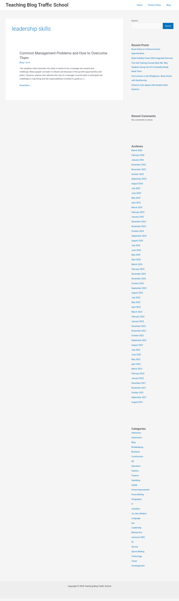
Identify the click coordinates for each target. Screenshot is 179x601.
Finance (135, 478)
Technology (136, 559)
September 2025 (139, 183)
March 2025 (137, 211)
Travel (134, 563)
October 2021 (137, 395)
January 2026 (137, 164)
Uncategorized (138, 568)
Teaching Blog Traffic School (37, 5)
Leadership (136, 530)
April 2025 (136, 206)
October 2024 (137, 235)
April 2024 (136, 263)
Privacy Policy (156, 5)
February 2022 (138, 376)
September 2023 (139, 291)
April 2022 (136, 367)
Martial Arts (137, 535)
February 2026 (138, 159)
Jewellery (135, 511)
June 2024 (136, 254)
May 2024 (136, 258)
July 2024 (136, 249)
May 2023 (136, 306)
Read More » (25, 85)
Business (135, 455)
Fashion (135, 473)
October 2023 (137, 287)
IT (132, 507)
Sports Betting (138, 554)
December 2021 (138, 386)
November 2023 (138, 282)
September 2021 (139, 400)
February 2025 (138, 216)
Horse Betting (137, 497)
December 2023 (138, 277)
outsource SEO (138, 540)
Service (134, 549)
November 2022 (138, 334)
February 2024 (138, 272)
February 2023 (138, 320)
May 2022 (136, 362)
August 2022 (137, 348)
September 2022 (139, 343)
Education (136, 469)
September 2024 (139, 239)
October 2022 (137, 339)
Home (143, 5)
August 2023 (137, 296)
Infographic (136, 502)
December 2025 (138, 168)
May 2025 (136, 201)
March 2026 (137, 154)
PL (132, 544)
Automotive (136, 440)
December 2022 (138, 329)
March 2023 (137, 315)
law (133, 525)
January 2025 (137, 220)
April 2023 (136, 310)
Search (134, 20)
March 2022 (137, 372)
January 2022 (137, 381)
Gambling (135, 483)
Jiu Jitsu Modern (139, 516)
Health (134, 488)
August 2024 (137, 244)
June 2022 (136, 358)
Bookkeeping (137, 450)
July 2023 (136, 301)
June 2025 (136, 197)
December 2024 (138, 225)
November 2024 (138, 230)
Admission (136, 436)
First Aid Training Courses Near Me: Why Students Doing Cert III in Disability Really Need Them (150, 71)
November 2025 (138, 173)
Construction (137, 459)
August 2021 (137, 405)
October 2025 (137, 178)
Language (136, 521)
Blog (169, 5)
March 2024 (137, 268)
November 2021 (138, 391)
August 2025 (137, 187)
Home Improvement (140, 492)
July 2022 (136, 353)
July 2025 (136, 192)
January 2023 (137, 324)
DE (132, 464)
